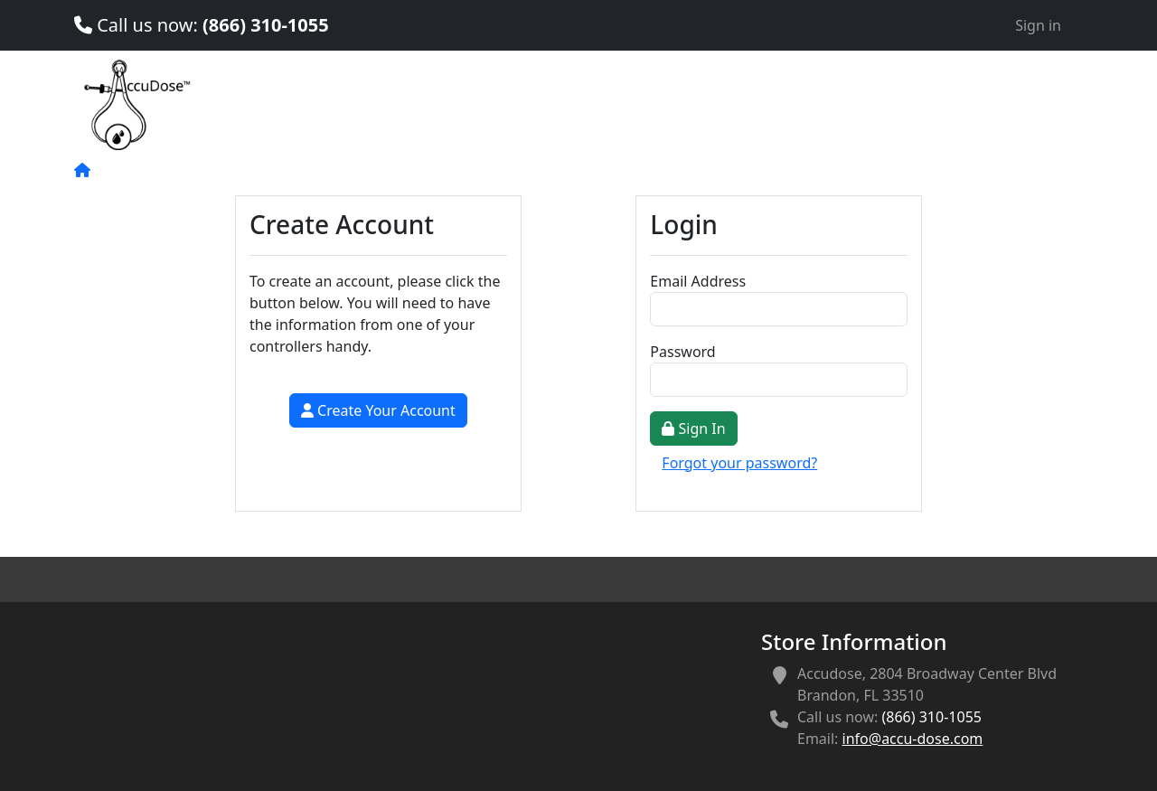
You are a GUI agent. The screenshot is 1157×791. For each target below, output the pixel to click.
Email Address (698, 281)
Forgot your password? (739, 463)
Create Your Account (378, 410)
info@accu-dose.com (912, 739)
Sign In (693, 428)
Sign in (1038, 25)
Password (682, 352)
